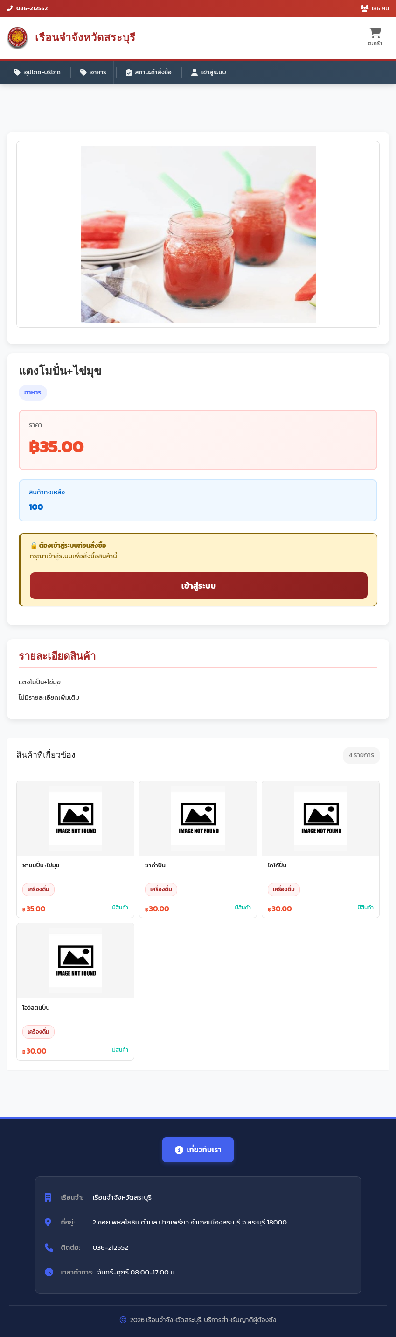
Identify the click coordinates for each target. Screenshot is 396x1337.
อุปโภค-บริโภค (37, 72)
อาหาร (93, 72)
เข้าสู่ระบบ (208, 72)
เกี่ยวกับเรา (198, 1149)
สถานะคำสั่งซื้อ (149, 72)
